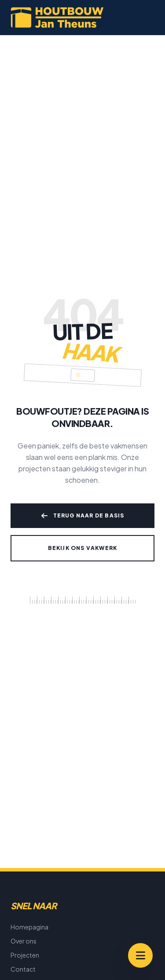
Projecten (25, 955)
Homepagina (29, 927)
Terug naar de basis (83, 515)
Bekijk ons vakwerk (82, 548)
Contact (23, 969)
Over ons (24, 941)
